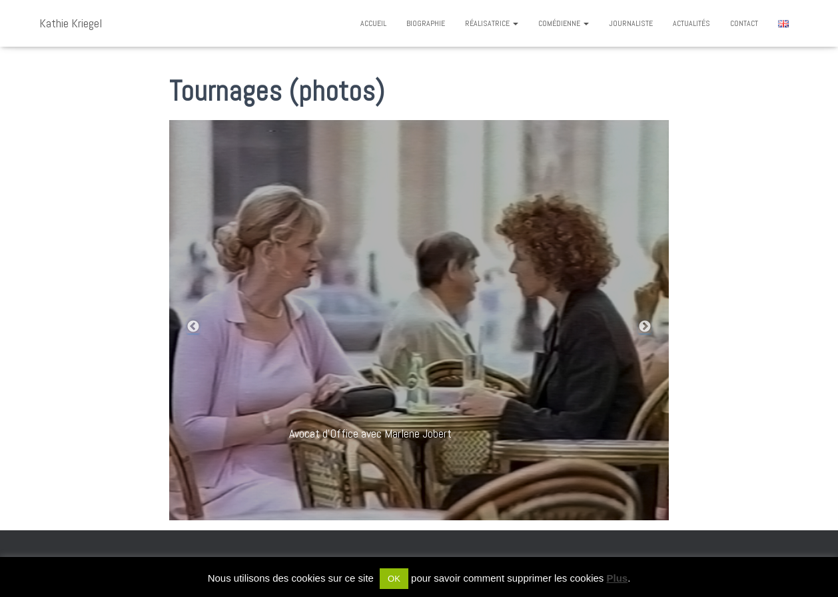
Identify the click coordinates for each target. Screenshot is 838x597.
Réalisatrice (491, 23)
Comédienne (563, 23)
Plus (617, 578)
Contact (744, 23)
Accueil (373, 23)
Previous (193, 327)
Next (644, 327)
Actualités (691, 23)
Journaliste (631, 23)
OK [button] (394, 579)
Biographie (425, 23)
